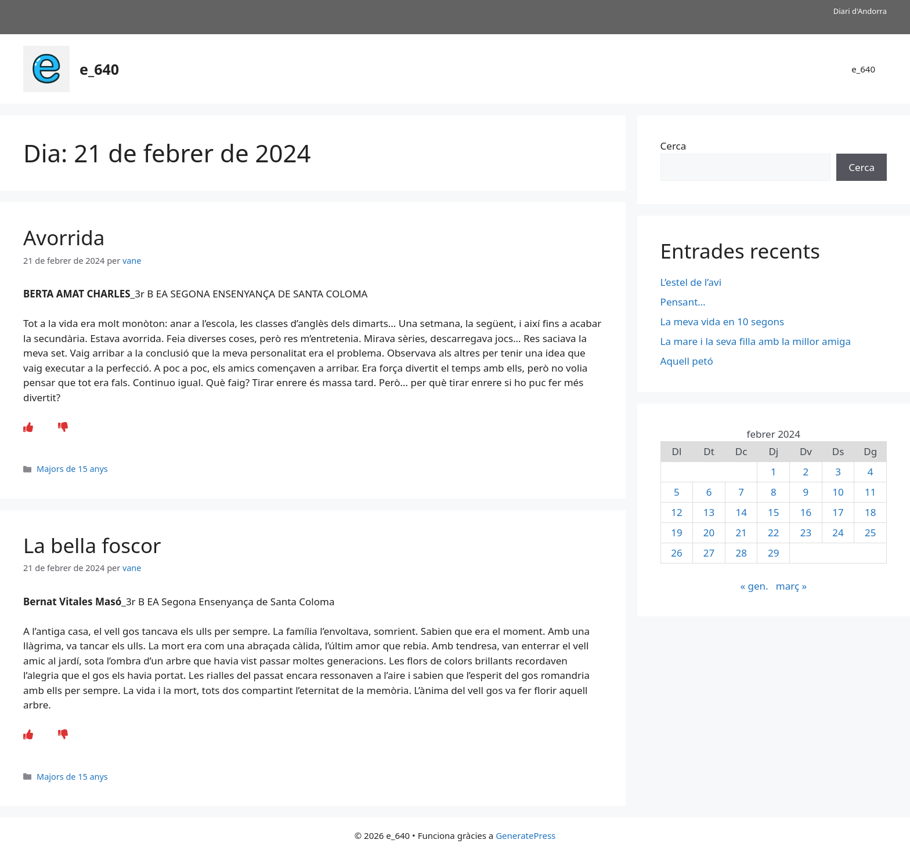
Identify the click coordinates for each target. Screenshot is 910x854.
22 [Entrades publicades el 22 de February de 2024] (773, 532)
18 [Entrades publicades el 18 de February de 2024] (870, 512)
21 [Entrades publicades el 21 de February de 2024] (740, 532)
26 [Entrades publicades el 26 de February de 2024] (676, 552)
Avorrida (63, 237)
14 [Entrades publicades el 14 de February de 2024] (740, 512)
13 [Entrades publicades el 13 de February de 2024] (708, 512)
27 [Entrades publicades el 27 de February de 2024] (708, 552)
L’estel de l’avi (690, 282)
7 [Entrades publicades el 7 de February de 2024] (741, 492)
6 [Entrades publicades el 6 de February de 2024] (709, 492)
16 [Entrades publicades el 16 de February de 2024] (805, 512)
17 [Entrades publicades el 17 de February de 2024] (837, 512)
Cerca (673, 145)
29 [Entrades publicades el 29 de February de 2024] (773, 552)
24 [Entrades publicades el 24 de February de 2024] (837, 532)
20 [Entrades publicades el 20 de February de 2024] (708, 532)
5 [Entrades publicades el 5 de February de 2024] (677, 492)
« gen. (754, 586)
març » (791, 586)
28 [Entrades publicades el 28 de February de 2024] (740, 552)
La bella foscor (92, 545)
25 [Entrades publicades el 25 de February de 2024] (870, 532)
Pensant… (683, 301)
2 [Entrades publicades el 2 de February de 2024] (806, 471)
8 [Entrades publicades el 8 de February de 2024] (774, 492)
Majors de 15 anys (72, 468)
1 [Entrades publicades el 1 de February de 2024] (774, 471)
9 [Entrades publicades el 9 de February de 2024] (806, 492)
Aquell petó (686, 361)
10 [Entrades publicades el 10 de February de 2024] (837, 492)
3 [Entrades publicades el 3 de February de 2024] (838, 471)
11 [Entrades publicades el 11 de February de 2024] (870, 492)
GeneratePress (525, 835)
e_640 (99, 69)
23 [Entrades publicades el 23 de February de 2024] (805, 532)
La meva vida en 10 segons (722, 321)
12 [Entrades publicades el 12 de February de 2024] (676, 512)
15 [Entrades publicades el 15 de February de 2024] (773, 512)
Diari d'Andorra (860, 11)
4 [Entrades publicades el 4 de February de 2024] (870, 471)
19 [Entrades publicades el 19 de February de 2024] (676, 532)
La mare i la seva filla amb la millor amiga (757, 341)
